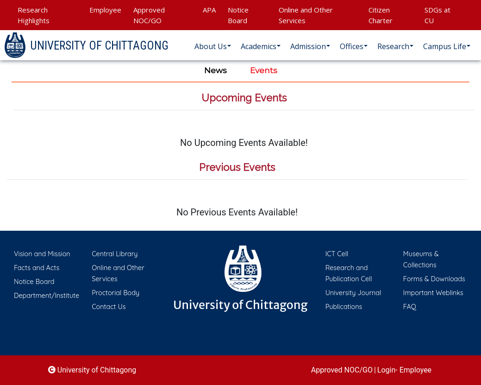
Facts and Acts (36, 268)
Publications (343, 307)
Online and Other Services (306, 15)
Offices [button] (351, 46)
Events (263, 70)
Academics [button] (258, 46)
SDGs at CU (437, 15)
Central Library (114, 254)
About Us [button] (210, 46)
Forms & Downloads (434, 279)
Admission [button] (308, 46)
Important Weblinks (433, 293)
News (215, 70)
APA (209, 9)
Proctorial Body (115, 293)
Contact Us (108, 307)
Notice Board (238, 15)
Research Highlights (34, 15)
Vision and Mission (42, 254)
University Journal (353, 293)
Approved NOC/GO (149, 15)
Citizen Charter (381, 15)
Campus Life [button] (444, 46)
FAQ (409, 307)
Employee (105, 9)
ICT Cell (337, 254)
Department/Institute (46, 295)
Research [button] (393, 46)
